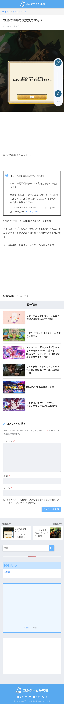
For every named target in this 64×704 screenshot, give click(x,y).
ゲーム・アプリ (23, 296)
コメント (9, 441)
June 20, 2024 (31, 211)
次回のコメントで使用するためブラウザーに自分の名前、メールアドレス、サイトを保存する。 (33, 501)
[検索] (51, 548)
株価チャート (29, 628)
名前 (7, 476)
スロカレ (8, 572)
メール (8, 488)
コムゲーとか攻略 (32, 4)
